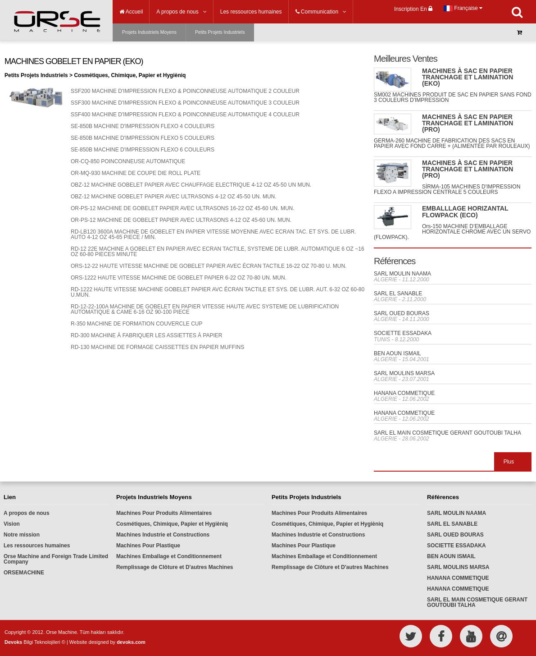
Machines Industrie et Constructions (162, 535)
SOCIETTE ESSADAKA (403, 333)
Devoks (13, 642)
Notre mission (22, 535)
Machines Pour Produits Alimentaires (164, 513)
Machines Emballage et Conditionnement (169, 556)
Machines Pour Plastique (148, 545)
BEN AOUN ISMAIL (397, 353)
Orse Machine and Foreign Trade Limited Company (56, 559)
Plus (509, 462)
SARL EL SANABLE (398, 293)
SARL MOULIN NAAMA (402, 274)
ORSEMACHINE (24, 572)
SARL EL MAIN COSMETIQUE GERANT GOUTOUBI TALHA (447, 433)
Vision (12, 524)
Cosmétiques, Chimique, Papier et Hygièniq (172, 524)
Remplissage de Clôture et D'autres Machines (174, 567)
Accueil (131, 12)
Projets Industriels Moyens (149, 32)
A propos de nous (27, 513)
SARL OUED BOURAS (401, 313)
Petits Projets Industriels (220, 32)
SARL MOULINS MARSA (404, 373)
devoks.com (131, 642)
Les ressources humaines (37, 545)
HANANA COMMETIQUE (404, 393)
